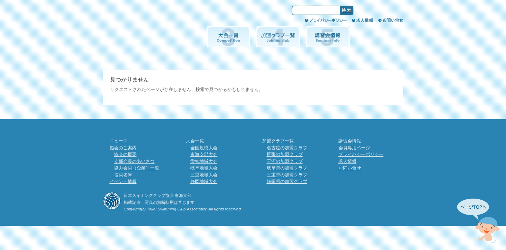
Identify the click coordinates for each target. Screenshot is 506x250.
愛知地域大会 (203, 161)
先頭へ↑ (478, 221)
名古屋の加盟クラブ (287, 147)
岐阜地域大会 (203, 167)
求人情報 (362, 20)
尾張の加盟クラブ (285, 154)
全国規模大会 (203, 147)
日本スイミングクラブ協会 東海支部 (173, 14)
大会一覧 (228, 36)
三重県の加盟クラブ (287, 174)
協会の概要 (125, 154)
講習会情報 (328, 36)
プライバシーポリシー (326, 20)
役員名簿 (123, 174)
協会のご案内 (129, 36)
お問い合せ (390, 20)
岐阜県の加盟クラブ (287, 167)
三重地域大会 (203, 174)
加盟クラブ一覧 (278, 36)
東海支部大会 (203, 154)
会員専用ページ (377, 36)
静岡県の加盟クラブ (287, 181)
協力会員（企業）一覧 (136, 167)
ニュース (119, 140)
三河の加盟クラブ (285, 161)
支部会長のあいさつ (134, 161)
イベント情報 (179, 36)
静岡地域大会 (203, 181)
